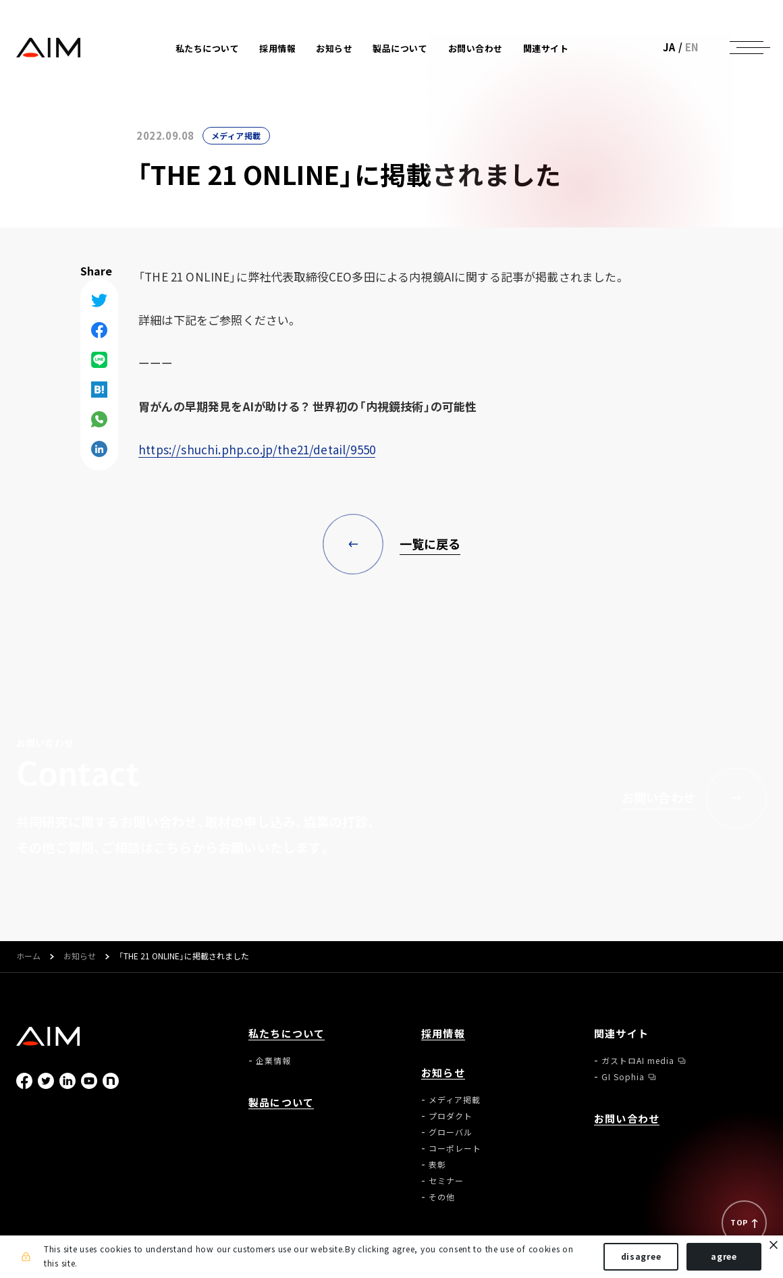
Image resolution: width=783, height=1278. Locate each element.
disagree (641, 1256)
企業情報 (273, 1061)
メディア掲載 (236, 136)
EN (692, 47)
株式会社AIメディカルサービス (48, 47)
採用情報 (277, 48)
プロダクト (451, 1116)
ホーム (28, 956)
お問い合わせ (475, 48)
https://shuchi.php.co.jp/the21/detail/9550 (256, 449)
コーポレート (455, 1148)
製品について (400, 48)
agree (724, 1256)
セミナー (446, 1181)
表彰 (437, 1165)
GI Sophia (623, 1077)
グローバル (451, 1132)
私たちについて (286, 1034)
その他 (442, 1197)
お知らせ (79, 956)
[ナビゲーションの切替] (746, 47)
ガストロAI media (637, 1061)
